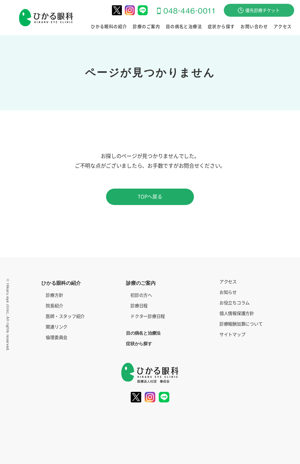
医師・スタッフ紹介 (65, 316)
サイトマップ (232, 334)
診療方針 (54, 295)
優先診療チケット (259, 10)
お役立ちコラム (234, 303)
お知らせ (228, 292)
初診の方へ (141, 295)
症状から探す (221, 27)
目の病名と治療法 (184, 27)
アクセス (283, 27)
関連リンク (56, 327)
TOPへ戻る (150, 196)
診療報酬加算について (240, 324)
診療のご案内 (146, 27)
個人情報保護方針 (236, 313)
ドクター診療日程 (147, 316)
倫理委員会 (56, 337)
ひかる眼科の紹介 (109, 27)
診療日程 (139, 306)
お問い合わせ (254, 27)
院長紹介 (54, 306)
